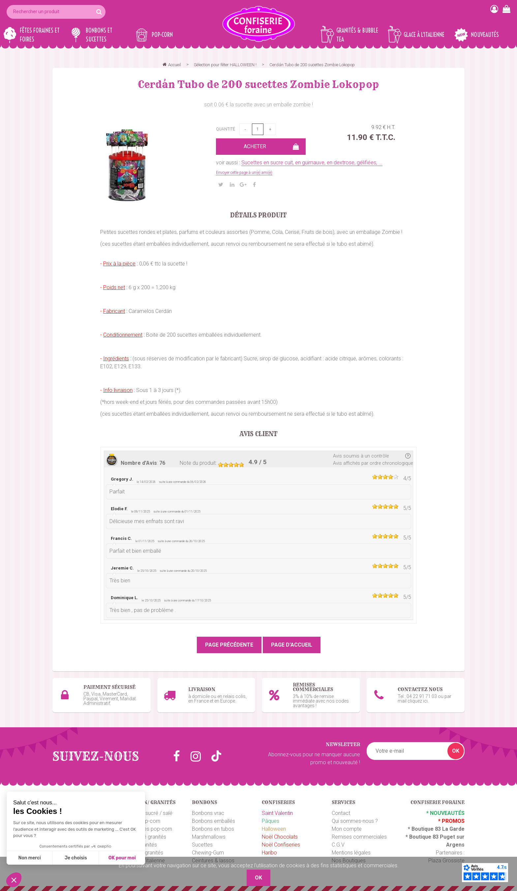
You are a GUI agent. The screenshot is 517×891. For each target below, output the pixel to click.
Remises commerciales (359, 837)
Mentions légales (351, 852)
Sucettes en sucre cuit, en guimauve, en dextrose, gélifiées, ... (311, 162)
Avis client (259, 434)
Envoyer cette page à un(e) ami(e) (244, 172)
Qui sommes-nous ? (355, 821)
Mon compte (347, 829)
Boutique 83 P (426, 837)
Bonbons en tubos (213, 829)
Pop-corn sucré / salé (147, 813)
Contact (341, 813)
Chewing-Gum (208, 852)
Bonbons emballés (213, 821)
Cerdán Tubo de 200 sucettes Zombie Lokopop (258, 84)
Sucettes (202, 845)
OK (455, 751)
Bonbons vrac (208, 813)
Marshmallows (209, 837)
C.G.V (338, 845)
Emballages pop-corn (147, 829)
